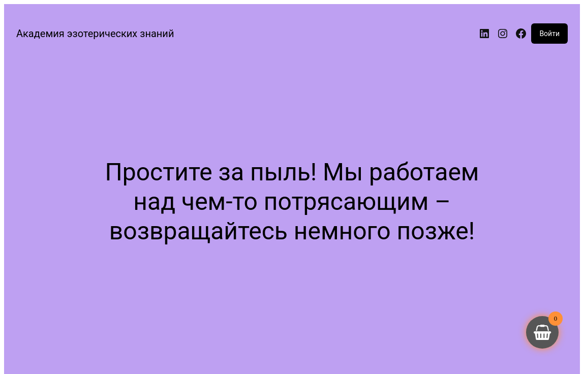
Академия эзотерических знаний (95, 33)
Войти (549, 33)
